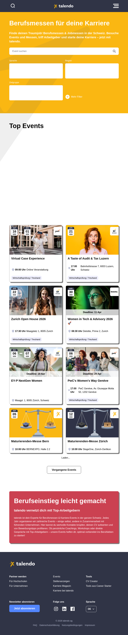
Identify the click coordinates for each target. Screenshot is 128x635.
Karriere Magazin (62, 586)
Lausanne (92, 78)
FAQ (35, 625)
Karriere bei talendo (63, 590)
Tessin (92, 69)
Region (68, 60)
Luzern (92, 75)
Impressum (90, 625)
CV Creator (92, 581)
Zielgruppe (14, 82)
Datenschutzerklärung (49, 625)
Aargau (92, 66)
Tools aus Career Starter (98, 586)
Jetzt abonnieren (24, 608)
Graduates (36, 91)
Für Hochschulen (18, 581)
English (36, 72)
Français (36, 69)
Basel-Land (92, 72)
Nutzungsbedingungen (72, 625)
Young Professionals (36, 88)
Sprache (13, 60)
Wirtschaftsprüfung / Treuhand (26, 278)
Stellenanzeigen (61, 581)
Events (56, 576)
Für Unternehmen (18, 586)
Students (36, 94)
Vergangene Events (64, 469)
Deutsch (36, 66)
